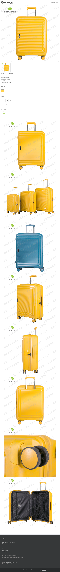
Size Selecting (5, 543)
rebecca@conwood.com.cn (11, 562)
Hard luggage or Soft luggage (8, 542)
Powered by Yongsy (37, 570)
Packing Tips (5, 550)
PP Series (8, 111)
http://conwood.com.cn (10, 563)
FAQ (3, 549)
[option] (30, 38)
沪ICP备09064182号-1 (28, 570)
